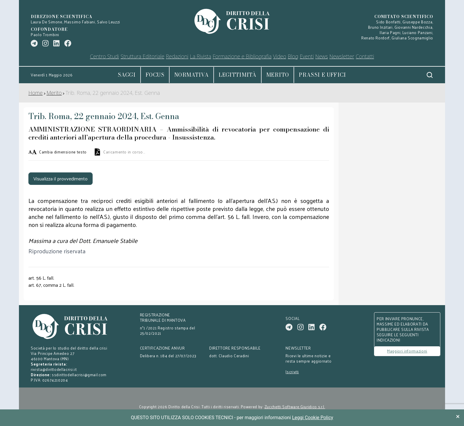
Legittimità (237, 75)
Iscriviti (292, 371)
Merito (277, 75)
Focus (155, 75)
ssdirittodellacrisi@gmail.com (79, 374)
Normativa (191, 75)
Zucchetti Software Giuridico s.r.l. (295, 406)
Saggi (127, 75)
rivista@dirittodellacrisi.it (54, 369)
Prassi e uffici (322, 75)
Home (35, 92)
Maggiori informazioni (407, 350)
